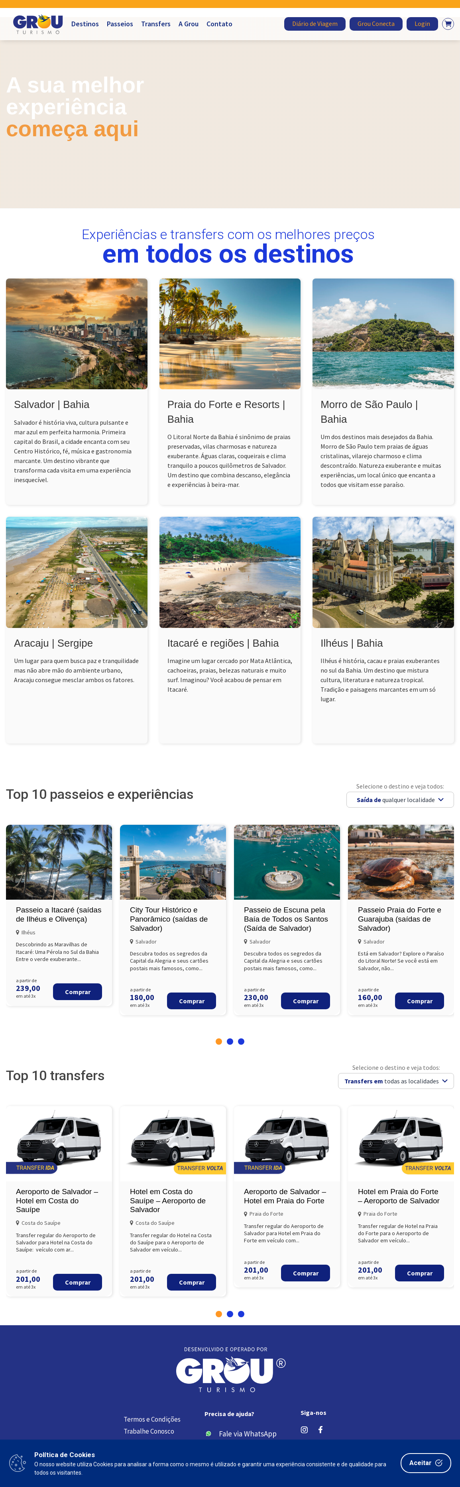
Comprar (77, 992)
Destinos (85, 23)
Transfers (156, 23)
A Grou (189, 23)
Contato (219, 23)
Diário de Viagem (315, 23)
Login (422, 23)
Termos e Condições (152, 1419)
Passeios (120, 23)
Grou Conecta (376, 23)
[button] (219, 1041)
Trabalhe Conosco (149, 1431)
